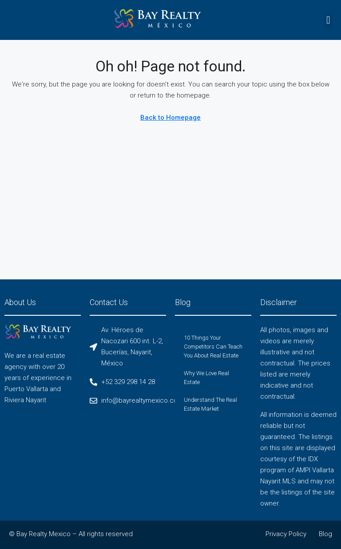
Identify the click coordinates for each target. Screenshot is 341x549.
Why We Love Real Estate (206, 377)
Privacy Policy (286, 534)
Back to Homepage (170, 118)
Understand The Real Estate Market (210, 404)
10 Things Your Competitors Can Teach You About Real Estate (213, 346)
